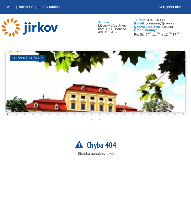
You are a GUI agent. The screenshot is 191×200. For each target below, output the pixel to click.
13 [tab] (108, 114)
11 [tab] (91, 114)
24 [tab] (100, 119)
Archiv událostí (50, 7)
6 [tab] (49, 114)
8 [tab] (66, 114)
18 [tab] (150, 114)
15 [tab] (125, 114)
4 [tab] (33, 114)
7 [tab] (58, 114)
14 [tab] (116, 114)
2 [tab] (16, 114)
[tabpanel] (95, 84)
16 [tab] (133, 114)
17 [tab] (141, 114)
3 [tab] (24, 114)
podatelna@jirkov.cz (160, 23)
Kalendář (26, 7)
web (10, 7)
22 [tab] (183, 114)
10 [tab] (83, 114)
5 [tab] (41, 114)
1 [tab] (8, 114)
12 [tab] (100, 114)
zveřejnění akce (170, 7)
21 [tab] (175, 114)
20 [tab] (167, 114)
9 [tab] (75, 114)
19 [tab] (158, 114)
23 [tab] (91, 119)
